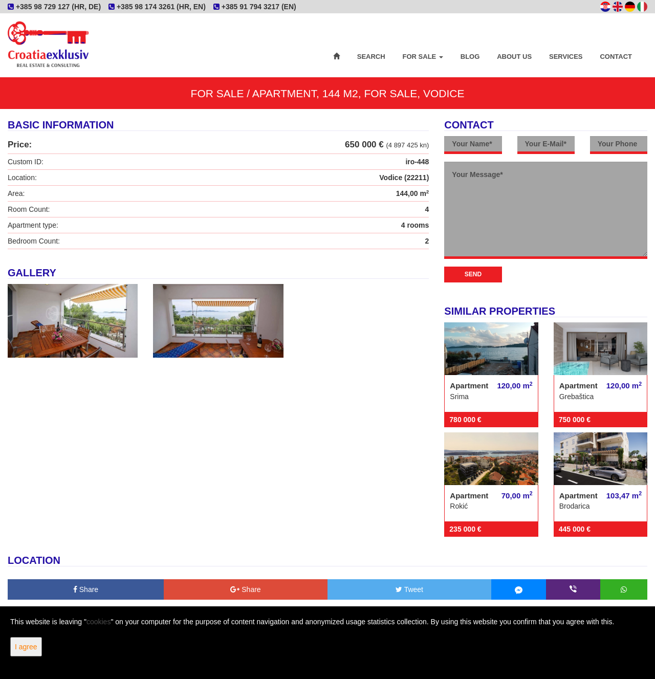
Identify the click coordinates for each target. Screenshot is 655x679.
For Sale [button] (423, 56)
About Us (514, 56)
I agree (26, 647)
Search (371, 56)
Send (473, 274)
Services (566, 56)
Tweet (409, 589)
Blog (470, 56)
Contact (616, 56)
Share (85, 589)
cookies (98, 622)
